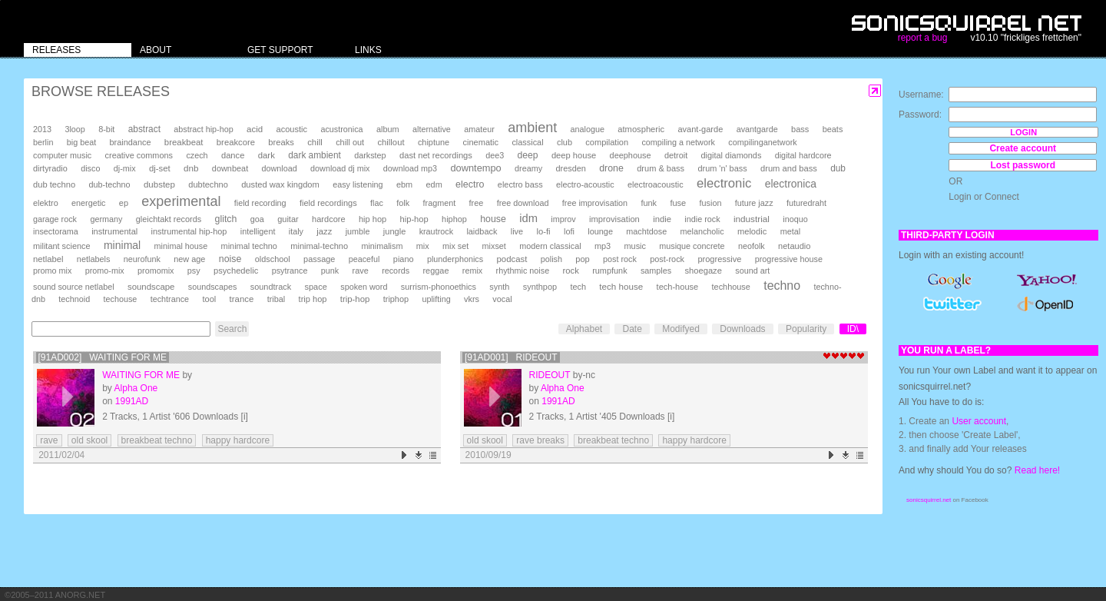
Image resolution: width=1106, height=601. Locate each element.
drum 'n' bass (722, 168)
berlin (43, 142)
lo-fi (543, 231)
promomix (155, 270)
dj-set (160, 168)
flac (376, 203)
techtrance (170, 299)
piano (403, 259)
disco (90, 168)
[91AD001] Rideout (511, 357)
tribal (276, 299)
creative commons (139, 155)
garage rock (55, 219)
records (395, 270)
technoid (74, 299)
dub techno (54, 184)
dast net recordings (435, 155)
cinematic (480, 142)
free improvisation (595, 203)
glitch (226, 219)
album (387, 129)
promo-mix (104, 270)
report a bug (923, 37)
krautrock (436, 231)
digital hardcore (803, 155)
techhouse (731, 286)
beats (833, 129)
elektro (45, 203)
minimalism (381, 246)
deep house (573, 155)
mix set (455, 246)
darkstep (370, 155)
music (634, 246)
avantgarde (757, 129)
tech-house (678, 286)
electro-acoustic (585, 184)
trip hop (313, 299)
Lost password (1022, 165)
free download (523, 203)
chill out (350, 142)
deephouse (630, 155)
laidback (481, 231)
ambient (532, 127)
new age (189, 259)
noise (230, 259)
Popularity (806, 329)
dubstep (159, 184)
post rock (620, 259)
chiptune (433, 142)
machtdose (646, 231)
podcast (511, 259)
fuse (678, 203)
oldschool (272, 259)
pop (582, 259)
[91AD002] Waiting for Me (102, 357)
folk (402, 203)
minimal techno (249, 246)
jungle (394, 231)
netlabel (48, 259)
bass (800, 129)
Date (631, 329)
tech (578, 286)
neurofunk (142, 259)
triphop (396, 299)
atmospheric (641, 129)
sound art (752, 270)
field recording (260, 203)
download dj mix (339, 168)
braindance (130, 142)
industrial (751, 219)
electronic (724, 183)
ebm (404, 184)
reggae (435, 270)
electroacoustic (656, 184)
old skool (89, 440)
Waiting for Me (141, 375)
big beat (81, 142)
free (476, 203)
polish (551, 259)
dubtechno (208, 184)
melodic (752, 231)
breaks (281, 142)
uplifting (436, 299)
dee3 (494, 155)
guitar (288, 219)
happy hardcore (238, 440)
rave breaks (540, 440)
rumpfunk (609, 270)
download (279, 168)
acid (255, 129)
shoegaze (703, 270)
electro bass (520, 184)
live (517, 231)
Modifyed (681, 329)
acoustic (291, 129)
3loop (74, 129)
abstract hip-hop (203, 129)
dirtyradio (50, 168)
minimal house (181, 246)
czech (196, 155)
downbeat (230, 168)
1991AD (131, 401)
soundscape (150, 286)
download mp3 (410, 168)
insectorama (55, 231)
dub (838, 168)
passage (319, 259)
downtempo (475, 168)
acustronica (341, 129)
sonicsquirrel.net (928, 499)
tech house (621, 286)
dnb (191, 168)
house (493, 219)
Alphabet (584, 329)
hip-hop (414, 219)
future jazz (754, 203)
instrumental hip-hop (189, 231)
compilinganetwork (762, 142)
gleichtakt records (168, 219)
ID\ (853, 329)
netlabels (94, 259)
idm (528, 218)
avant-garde (700, 129)
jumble (358, 231)
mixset (494, 246)
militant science (62, 246)
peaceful (364, 259)
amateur (479, 129)
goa (257, 219)
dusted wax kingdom (280, 184)
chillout (390, 142)
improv (563, 219)
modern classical (550, 246)
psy (193, 270)
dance (232, 155)
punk (330, 270)
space (315, 286)
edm (434, 184)
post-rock (667, 259)
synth (499, 286)
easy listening (357, 184)
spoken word (363, 286)
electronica (790, 184)
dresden (570, 168)
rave (361, 270)
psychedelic (236, 270)
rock (571, 270)
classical (527, 142)
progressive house (789, 259)
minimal (122, 245)
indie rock (702, 219)
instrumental (114, 231)
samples (656, 270)
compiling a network (677, 142)
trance (242, 299)
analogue (587, 129)
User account (979, 421)
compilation (606, 142)
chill (315, 142)
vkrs (471, 299)
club (564, 142)
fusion (711, 203)
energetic (88, 203)
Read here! (1037, 470)
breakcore (236, 142)
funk (649, 203)
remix (472, 270)
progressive (719, 259)
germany (106, 219)
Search (232, 329)
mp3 (602, 246)
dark (266, 155)
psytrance (290, 270)
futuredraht (806, 203)
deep (528, 155)
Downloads (742, 329)
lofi (569, 231)
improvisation (614, 219)
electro (469, 184)
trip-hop (355, 299)
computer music (62, 155)
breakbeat (184, 142)
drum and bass (788, 168)
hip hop (372, 219)
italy (296, 231)
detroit (675, 155)
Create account (1022, 148)
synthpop (540, 286)
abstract (144, 129)
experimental (180, 201)
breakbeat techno (157, 440)
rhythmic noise (523, 270)
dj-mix (125, 168)
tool (209, 299)
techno (781, 285)
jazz (324, 231)
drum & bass (660, 168)
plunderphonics (455, 259)
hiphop (454, 219)
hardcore (329, 219)
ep (123, 203)
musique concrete (691, 246)
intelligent (258, 231)
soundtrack (270, 286)
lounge (600, 231)
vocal (502, 299)
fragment (439, 203)
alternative (431, 129)
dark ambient (314, 155)
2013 (42, 129)
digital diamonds (731, 155)
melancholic (702, 231)
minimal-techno (319, 246)
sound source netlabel (73, 286)
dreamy (528, 168)
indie (662, 219)
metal (790, 231)
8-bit (106, 129)
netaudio (794, 246)
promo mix (52, 270)
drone (611, 168)
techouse (120, 299)
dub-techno (110, 184)
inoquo (795, 219)
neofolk (751, 246)
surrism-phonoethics (438, 286)
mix (422, 246)
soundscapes (212, 286)
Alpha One (136, 388)
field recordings (328, 203)
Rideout (550, 375)
